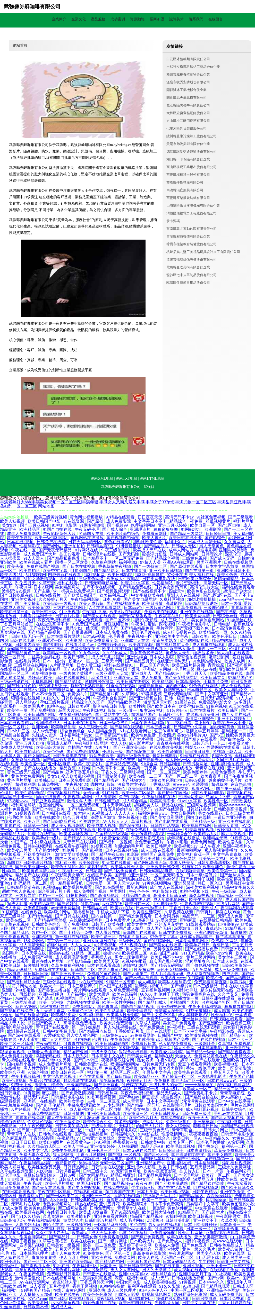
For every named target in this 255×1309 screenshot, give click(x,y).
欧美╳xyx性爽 (220, 953)
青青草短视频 (24, 1200)
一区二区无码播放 (167, 875)
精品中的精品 (224, 640)
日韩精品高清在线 (24, 887)
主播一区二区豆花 (104, 1101)
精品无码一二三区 (199, 916)
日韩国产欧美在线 (108, 924)
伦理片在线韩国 (42, 834)
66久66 (146, 994)
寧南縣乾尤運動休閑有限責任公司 (191, 229)
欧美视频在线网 (197, 825)
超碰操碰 (238, 932)
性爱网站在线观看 (224, 747)
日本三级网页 (159, 727)
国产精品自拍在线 (202, 1097)
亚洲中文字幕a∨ (134, 1274)
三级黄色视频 (195, 558)
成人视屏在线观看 (209, 644)
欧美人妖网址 (13, 1167)
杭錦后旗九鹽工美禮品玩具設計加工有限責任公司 (203, 252)
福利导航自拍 (164, 1274)
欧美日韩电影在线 (136, 1303)
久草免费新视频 (124, 990)
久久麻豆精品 (15, 1138)
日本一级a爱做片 (202, 875)
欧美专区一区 (181, 1142)
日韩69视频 (196, 780)
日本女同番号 (79, 899)
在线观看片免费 (225, 1270)
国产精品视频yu (119, 1183)
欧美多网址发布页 (76, 834)
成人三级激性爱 (93, 727)
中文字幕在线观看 (212, 1208)
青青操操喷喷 (219, 1196)
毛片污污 (165, 628)
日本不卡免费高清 (167, 1204)
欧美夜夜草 (211, 776)
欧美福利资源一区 (194, 854)
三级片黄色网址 (160, 607)
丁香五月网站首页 (17, 624)
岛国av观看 (70, 554)
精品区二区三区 (125, 1072)
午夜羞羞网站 (181, 1253)
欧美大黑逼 (99, 994)
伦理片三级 (184, 669)
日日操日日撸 (218, 533)
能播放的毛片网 (129, 846)
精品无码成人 (169, 1093)
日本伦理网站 (187, 1175)
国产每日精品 (119, 1076)
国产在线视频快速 (123, 603)
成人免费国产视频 (91, 891)
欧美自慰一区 (203, 525)
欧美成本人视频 (102, 825)
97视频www (18, 801)
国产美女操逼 (28, 603)
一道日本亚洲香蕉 (231, 817)
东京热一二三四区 (64, 941)
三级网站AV (130, 941)
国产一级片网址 (113, 1241)
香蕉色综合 (243, 624)
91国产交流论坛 (102, 1048)
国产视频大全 (134, 780)
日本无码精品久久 (180, 1261)
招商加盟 (157, 19)
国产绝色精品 (40, 916)
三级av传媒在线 (15, 681)
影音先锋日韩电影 (110, 706)
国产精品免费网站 (155, 1175)
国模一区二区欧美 (72, 562)
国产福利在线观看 (127, 727)
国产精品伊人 (234, 1035)
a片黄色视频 (105, 945)
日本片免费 (148, 1191)
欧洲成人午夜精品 (123, 579)
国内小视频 (10, 788)
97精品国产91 (240, 677)
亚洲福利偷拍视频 (228, 764)
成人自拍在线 (96, 1019)
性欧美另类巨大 (240, 735)
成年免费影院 (173, 1117)
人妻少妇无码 (28, 1224)
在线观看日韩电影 (17, 669)
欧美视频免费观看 (17, 1089)
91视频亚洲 (102, 846)
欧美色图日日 (225, 636)
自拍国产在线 (80, 747)
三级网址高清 (24, 1002)
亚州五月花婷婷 (169, 924)
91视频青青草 (27, 813)
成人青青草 (133, 1101)
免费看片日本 (144, 1043)
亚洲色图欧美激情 (211, 932)
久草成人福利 (148, 1023)
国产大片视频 (141, 739)
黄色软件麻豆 (180, 1208)
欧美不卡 (215, 978)
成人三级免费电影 (232, 969)
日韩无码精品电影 (157, 871)
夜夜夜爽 (144, 1183)
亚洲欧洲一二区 (97, 1196)
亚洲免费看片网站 (111, 1216)
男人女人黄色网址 (83, 1035)
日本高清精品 (199, 1150)
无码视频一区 (119, 718)
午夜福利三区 (85, 1265)
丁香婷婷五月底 (129, 1031)
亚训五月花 (110, 1204)
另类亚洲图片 (209, 562)
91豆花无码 (89, 1117)
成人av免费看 (45, 731)
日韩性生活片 (171, 714)
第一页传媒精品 (86, 1027)
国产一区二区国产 (164, 772)
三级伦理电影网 (178, 694)
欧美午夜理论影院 (206, 899)
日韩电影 (222, 624)
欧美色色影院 (170, 718)
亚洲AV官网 (145, 718)
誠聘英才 (176, 19)
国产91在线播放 (110, 887)
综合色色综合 (73, 731)
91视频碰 (196, 978)
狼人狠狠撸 (63, 1154)
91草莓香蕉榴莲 (54, 1241)
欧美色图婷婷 (196, 772)
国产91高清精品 (125, 1212)
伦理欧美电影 (20, 817)
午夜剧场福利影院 (100, 710)
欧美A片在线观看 (125, 612)
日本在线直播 (134, 570)
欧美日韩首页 (213, 677)
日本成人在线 (226, 961)
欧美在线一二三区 (146, 776)
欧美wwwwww (232, 805)
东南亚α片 (25, 998)
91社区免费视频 (211, 517)
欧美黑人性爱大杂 (127, 867)
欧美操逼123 (39, 607)
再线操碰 (28, 994)
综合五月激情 (76, 817)
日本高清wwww (153, 998)
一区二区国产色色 (153, 665)
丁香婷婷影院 (42, 1138)
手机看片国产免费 (144, 1261)
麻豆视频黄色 (116, 624)
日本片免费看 (232, 1298)
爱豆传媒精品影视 (148, 834)
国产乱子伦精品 (51, 1105)
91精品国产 (189, 1212)
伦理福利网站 (143, 525)
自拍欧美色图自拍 (166, 780)
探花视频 (167, 624)
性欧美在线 (228, 1179)
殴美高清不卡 (163, 801)
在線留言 (215, 19)
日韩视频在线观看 (227, 1019)
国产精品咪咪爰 (216, 1286)
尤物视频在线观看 (83, 1002)
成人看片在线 (108, 932)
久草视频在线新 (179, 912)
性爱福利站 (163, 583)
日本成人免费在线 (112, 632)
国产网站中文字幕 (112, 714)
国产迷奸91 (68, 904)
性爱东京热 (144, 969)
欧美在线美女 (83, 1241)
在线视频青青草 (191, 871)
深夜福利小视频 (111, 1298)
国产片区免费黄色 (121, 871)
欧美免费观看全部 (102, 640)
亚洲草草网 (204, 1122)
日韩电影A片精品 (101, 1220)
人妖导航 (44, 1171)
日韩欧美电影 (178, 1220)
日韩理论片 (212, 554)
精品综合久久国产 (89, 702)
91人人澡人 (34, 558)
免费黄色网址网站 (24, 718)
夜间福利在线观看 (236, 908)
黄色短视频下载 (133, 817)
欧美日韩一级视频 (60, 603)
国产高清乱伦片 (105, 895)
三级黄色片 (93, 1089)
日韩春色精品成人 (227, 1245)
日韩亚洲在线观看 (218, 998)
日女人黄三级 (89, 665)
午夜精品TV (68, 1138)
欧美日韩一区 (138, 904)
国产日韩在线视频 (72, 916)
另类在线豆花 (211, 813)
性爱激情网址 (174, 1134)
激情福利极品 (136, 965)
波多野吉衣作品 (132, 784)
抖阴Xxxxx (195, 747)
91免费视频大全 (26, 1159)
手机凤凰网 (42, 681)
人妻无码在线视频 (80, 842)
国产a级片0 (181, 986)
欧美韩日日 (45, 780)
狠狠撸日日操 (206, 1126)
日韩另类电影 (205, 1298)
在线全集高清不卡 (53, 624)
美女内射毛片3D (192, 735)
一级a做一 (128, 710)
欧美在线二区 (19, 920)
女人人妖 (118, 743)
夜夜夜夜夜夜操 (204, 1134)
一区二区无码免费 (127, 558)
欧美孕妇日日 (198, 945)
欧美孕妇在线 (192, 706)
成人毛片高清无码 (167, 973)
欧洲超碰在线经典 (24, 1031)
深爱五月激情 (103, 817)
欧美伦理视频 (15, 1080)
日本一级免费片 (114, 723)
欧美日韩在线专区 (133, 681)
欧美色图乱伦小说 (68, 867)
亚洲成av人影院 (142, 1167)
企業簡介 (59, 19)
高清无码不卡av (180, 517)
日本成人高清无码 (205, 542)
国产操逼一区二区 (179, 1076)
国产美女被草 (137, 1109)
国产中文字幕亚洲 (212, 694)
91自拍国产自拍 (165, 953)
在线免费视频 (116, 1187)
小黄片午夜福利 (134, 1233)
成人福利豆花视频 (203, 1109)
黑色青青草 (108, 1006)
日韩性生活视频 (165, 825)
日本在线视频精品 (122, 850)
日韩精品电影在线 (68, 1097)
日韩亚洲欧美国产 (48, 801)
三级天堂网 (112, 661)
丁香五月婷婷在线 (235, 1303)
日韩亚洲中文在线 (234, 1261)
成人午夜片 (210, 846)
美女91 (53, 776)
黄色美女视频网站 (173, 969)
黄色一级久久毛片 (199, 1249)
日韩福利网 (108, 1093)
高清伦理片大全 (205, 587)
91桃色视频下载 (195, 891)
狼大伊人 (82, 813)
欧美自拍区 (30, 570)
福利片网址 (243, 521)
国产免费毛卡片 (62, 949)
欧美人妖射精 (149, 690)
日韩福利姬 (170, 764)
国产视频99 (118, 525)
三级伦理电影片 (212, 1076)
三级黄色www (115, 1035)
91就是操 (146, 1039)
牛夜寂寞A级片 (169, 616)
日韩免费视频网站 (45, 1113)
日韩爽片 (205, 912)
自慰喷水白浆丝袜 (123, 1200)
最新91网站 (137, 887)
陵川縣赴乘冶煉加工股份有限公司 (191, 136)
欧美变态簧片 (231, 1249)
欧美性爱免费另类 (45, 1167)
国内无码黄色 (222, 727)
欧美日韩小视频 (175, 1191)
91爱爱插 (200, 784)
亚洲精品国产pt (150, 1163)
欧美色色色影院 (98, 1294)
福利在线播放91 (119, 665)
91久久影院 (170, 1286)
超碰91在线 (58, 945)
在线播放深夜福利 (87, 920)
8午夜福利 (176, 1027)
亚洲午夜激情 (233, 1191)
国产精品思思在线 (80, 838)
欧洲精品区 (30, 529)
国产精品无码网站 (167, 965)
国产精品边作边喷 (208, 1183)
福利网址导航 (24, 805)
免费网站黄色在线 (211, 1056)
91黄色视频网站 (157, 883)
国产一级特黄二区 (151, 566)
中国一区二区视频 (188, 1290)
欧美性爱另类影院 (167, 1052)
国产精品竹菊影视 (60, 760)
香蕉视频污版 (126, 1142)
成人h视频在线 (133, 945)
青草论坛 (214, 928)
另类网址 (118, 891)
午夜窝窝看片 (240, 1183)
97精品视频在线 (85, 1159)
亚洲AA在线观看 (178, 562)
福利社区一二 (234, 731)
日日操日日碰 (72, 1048)
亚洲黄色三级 (80, 1010)
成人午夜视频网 (62, 1117)
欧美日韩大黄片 (51, 747)
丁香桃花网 (160, 784)
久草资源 (47, 583)
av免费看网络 (143, 1035)
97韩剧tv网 (93, 1068)
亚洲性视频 (194, 1265)
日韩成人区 (243, 1286)
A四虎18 (103, 747)
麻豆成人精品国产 (197, 936)
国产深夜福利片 (134, 825)
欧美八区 (32, 821)
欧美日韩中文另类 (55, 1060)
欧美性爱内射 (231, 842)
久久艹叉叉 (228, 994)
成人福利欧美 (82, 1109)
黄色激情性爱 (35, 739)
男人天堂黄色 (212, 546)
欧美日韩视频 (201, 1216)
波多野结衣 (98, 867)
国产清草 (45, 998)
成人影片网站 (142, 743)
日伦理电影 (113, 1159)
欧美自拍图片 (51, 1142)
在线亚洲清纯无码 (174, 661)
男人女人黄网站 (125, 1270)
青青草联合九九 (187, 1130)
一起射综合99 (179, 834)
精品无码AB (152, 1146)
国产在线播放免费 (202, 949)
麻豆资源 (150, 1097)
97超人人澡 (150, 562)
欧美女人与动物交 (232, 690)
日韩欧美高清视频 (231, 809)
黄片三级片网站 (201, 957)
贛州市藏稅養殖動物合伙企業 (188, 74)
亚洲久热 (97, 1290)
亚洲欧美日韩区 (234, 669)
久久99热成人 (115, 653)
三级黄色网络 (92, 579)
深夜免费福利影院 (49, 1228)
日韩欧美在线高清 (79, 830)
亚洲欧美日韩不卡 (234, 570)
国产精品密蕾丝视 (50, 920)
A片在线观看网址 (135, 731)
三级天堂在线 (104, 1052)
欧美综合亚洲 (13, 1072)
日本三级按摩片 (82, 986)
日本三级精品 (206, 986)
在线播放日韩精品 (216, 920)
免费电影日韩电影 (64, 1274)
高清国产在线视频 (237, 1126)
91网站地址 (191, 529)
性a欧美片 (11, 871)
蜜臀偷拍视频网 (192, 657)
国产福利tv (76, 994)
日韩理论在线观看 (108, 1167)
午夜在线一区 (24, 550)
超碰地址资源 (36, 965)
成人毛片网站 (132, 1220)
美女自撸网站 (183, 813)
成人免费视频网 (236, 686)
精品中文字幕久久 (238, 887)
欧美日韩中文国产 (139, 1179)
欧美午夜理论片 (89, 764)
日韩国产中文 (170, 1035)
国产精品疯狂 (167, 673)
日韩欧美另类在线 (72, 1126)
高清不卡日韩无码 (170, 895)
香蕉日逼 (221, 945)
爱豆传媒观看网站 (195, 1064)
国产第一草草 (229, 788)
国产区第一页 (118, 1253)
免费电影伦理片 (112, 644)
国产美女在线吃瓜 (166, 945)
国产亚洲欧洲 (211, 1023)
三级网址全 (205, 1043)
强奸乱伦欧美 (40, 677)
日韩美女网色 (140, 1056)
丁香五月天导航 (225, 1072)
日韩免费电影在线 (159, 579)
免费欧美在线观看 (161, 612)
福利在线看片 (70, 583)
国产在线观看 (159, 1031)
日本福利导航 (207, 1163)
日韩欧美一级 (146, 1089)
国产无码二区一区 (188, 1080)
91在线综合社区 (216, 1002)
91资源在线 (89, 821)
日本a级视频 (94, 636)
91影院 (133, 854)
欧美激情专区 (79, 1216)
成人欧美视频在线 (160, 1282)
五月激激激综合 (41, 1179)
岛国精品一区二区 (66, 1130)
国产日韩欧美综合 (136, 1265)
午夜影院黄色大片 (60, 533)
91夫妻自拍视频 (200, 830)
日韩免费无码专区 (159, 1064)
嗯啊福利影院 (103, 784)
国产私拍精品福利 (92, 1134)
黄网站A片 (73, 1220)
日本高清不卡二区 (109, 768)
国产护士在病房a (173, 792)
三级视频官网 (79, 1224)
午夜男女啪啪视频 (96, 1278)
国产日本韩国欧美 (49, 809)
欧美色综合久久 (98, 1122)
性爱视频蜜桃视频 (197, 904)
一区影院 (157, 1208)
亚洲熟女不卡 (206, 1220)
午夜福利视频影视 (174, 1179)
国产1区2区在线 (218, 595)
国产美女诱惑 (220, 1154)
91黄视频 (188, 1282)
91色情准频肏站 (208, 661)
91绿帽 (84, 768)
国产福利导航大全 (173, 644)
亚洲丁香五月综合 (82, 772)
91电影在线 (149, 1134)
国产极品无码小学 (136, 1228)
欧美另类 (238, 982)
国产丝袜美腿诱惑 (172, 1183)
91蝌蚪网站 (77, 895)
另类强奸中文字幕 (203, 1204)
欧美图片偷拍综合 (123, 533)
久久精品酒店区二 (45, 1146)
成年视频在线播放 (184, 838)
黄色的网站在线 (195, 640)
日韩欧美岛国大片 (211, 1105)
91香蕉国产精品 (36, 1290)
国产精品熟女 (107, 570)
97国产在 (19, 842)
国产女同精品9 (37, 755)
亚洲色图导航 (36, 908)
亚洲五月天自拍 (30, 743)
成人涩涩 (38, 1286)
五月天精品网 (203, 1167)
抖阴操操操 (216, 1200)
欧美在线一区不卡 (230, 723)
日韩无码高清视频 (217, 698)
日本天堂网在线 (117, 805)
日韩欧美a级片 (14, 1286)
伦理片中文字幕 (135, 583)
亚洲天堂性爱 (167, 1249)
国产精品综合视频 (163, 558)
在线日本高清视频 (19, 1191)
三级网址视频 (132, 772)
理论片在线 (53, 1224)
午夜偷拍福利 (49, 1043)
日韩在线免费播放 (176, 932)
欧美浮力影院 (141, 644)
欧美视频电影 (227, 1064)
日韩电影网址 (62, 690)
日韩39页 (68, 1175)
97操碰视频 (176, 1216)
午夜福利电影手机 (195, 624)
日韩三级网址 (169, 739)
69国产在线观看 (206, 1060)
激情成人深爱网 (169, 1010)
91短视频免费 (44, 673)
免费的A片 (77, 694)
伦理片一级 (113, 751)
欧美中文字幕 (56, 570)
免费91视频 (129, 797)
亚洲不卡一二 (219, 1265)
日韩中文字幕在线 (199, 1303)
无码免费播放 (152, 1027)
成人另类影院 (96, 1270)
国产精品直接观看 (235, 1052)
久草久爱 (229, 1220)
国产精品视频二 (82, 809)
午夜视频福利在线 (64, 792)
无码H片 (126, 1126)
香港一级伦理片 (201, 1068)
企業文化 (78, 19)
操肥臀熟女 (174, 690)
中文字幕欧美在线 (148, 595)
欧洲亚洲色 (213, 867)
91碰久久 (51, 698)
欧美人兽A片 (154, 537)
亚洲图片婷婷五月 (234, 718)
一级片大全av (97, 1130)
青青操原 (216, 665)
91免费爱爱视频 (114, 838)
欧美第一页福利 (213, 858)
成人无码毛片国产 (108, 657)
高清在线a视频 (127, 1196)
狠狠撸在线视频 (26, 698)
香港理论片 (203, 760)
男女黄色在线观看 (165, 1224)
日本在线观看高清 (104, 965)
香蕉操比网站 (51, 805)
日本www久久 (212, 1282)
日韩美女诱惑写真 (171, 587)
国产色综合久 (158, 1138)
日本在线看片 (203, 710)
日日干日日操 (24, 1142)
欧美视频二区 (135, 953)
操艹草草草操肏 (230, 936)
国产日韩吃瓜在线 (17, 595)
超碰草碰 (220, 784)
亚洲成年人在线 (135, 640)
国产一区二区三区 (40, 1261)
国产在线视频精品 (96, 928)
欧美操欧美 (89, 862)
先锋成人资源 (44, 735)
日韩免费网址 (50, 784)
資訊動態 (137, 19)
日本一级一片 (199, 1228)
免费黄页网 (125, 1257)
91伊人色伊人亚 (154, 1290)
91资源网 (31, 1093)
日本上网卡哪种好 (201, 1224)
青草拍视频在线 (30, 1270)
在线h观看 (9, 764)
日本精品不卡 (96, 558)
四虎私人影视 (127, 1294)
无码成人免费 (231, 916)
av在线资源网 (91, 982)
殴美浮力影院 (155, 554)
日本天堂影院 (15, 628)
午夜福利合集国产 (110, 698)
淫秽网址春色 (198, 961)
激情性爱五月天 (240, 867)
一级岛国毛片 (32, 706)
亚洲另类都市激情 (211, 1237)
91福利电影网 (65, 525)
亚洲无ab (40, 727)
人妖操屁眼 (128, 1146)
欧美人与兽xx (75, 1146)
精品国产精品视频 (147, 1216)
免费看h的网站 (225, 941)
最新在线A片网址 (48, 961)
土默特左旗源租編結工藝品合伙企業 (193, 67)
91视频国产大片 (185, 1002)
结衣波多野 (204, 653)
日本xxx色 (133, 607)
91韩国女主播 (92, 533)
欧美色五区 (11, 690)
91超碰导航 (144, 920)
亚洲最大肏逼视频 (45, 1052)
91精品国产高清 (136, 895)
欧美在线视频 (107, 899)
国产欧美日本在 (162, 706)
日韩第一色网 (36, 825)
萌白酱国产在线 (120, 1191)
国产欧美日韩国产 (80, 595)
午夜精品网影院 (85, 599)
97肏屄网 (236, 1142)
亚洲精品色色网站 (180, 858)
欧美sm (234, 1278)
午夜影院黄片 (123, 1039)
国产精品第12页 (105, 694)
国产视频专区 (151, 760)
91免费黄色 (93, 1253)
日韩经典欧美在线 (88, 1200)
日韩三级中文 (96, 1171)
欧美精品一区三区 (100, 1249)
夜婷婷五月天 (139, 1080)
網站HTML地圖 (152, 478)
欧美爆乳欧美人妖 (36, 1019)
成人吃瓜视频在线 (180, 632)
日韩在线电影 (23, 640)
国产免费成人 (170, 1241)
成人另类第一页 (237, 1257)
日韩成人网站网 (184, 554)
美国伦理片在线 (146, 632)
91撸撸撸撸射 (113, 1286)
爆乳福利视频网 (237, 1163)
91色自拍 (138, 1224)
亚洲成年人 (142, 673)
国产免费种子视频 (198, 879)
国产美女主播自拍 (55, 990)
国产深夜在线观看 (25, 1035)
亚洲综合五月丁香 (196, 1274)
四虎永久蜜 (222, 755)
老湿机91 (155, 1220)
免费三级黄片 (178, 1122)
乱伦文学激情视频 (40, 579)
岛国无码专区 (89, 1183)
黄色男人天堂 (178, 653)
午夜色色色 (139, 891)
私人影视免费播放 (222, 850)
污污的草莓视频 (66, 1303)
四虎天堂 (177, 591)
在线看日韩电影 (62, 1212)
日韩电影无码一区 (28, 636)
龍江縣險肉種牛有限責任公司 (188, 105)
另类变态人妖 (124, 998)
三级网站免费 (191, 797)
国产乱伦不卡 (156, 1154)
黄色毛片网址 (20, 780)
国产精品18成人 (153, 1002)
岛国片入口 (190, 1171)
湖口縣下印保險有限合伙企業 (188, 159)
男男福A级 (88, 1163)
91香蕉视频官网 (102, 1097)
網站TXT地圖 (126, 478)
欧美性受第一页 (222, 871)
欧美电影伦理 (64, 727)
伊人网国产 (34, 978)
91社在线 (62, 1265)
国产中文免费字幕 (159, 1015)
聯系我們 (196, 19)
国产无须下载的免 (193, 628)
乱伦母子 (71, 850)
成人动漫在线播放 (203, 973)
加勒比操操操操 (202, 599)
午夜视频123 (76, 784)
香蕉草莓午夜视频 (115, 566)
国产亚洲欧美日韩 (130, 747)
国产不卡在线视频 (99, 587)
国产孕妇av (129, 1097)
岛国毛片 (10, 953)
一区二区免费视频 (83, 805)
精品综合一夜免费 (186, 521)
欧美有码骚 (51, 788)
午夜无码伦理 (87, 529)
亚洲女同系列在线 (100, 941)
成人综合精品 (135, 801)
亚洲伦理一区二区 (104, 1150)
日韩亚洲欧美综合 (99, 1138)
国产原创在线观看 (187, 566)
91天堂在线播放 (117, 862)
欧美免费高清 (198, 616)
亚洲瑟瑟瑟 (185, 883)
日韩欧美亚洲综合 (195, 579)
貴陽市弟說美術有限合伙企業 (188, 144)
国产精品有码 (56, 718)
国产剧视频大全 (36, 1265)
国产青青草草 (92, 760)
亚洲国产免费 (28, 830)
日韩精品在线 (95, 908)
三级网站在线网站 (31, 665)
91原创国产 (81, 570)
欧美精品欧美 (42, 904)
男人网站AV (26, 702)
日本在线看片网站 (64, 636)
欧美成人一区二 (197, 1089)
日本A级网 (43, 587)
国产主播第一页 (200, 570)
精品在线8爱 (173, 805)
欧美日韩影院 (120, 574)
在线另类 (20, 899)
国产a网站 (52, 546)
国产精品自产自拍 (28, 928)
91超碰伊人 (177, 710)
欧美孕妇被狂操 (171, 1006)
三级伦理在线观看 (60, 982)
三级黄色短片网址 (64, 1270)
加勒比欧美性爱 (148, 542)
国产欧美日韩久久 (237, 1187)
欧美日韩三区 (44, 612)
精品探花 (225, 895)
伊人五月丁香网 (74, 1257)
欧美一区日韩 (13, 657)
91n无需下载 (208, 1257)
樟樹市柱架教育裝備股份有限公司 (191, 244)
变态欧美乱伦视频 (78, 776)
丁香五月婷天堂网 (97, 1282)
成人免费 (105, 669)
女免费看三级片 (150, 842)
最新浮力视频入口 (152, 986)
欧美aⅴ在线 (59, 953)
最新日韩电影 (165, 755)
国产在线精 (226, 612)
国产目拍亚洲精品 (132, 875)
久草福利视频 (92, 1015)
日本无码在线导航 (140, 1150)
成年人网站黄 (181, 550)
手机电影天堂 (165, 904)
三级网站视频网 (202, 805)
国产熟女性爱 (47, 850)
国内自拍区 (176, 686)
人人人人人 (125, 813)
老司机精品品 (79, 961)
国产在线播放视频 (32, 1015)
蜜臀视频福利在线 (108, 858)
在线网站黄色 (68, 1019)
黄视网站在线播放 (88, 537)
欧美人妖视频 (13, 521)
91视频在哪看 (134, 961)
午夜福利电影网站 (92, 743)
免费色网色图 (203, 842)
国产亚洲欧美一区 (68, 973)
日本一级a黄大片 (151, 908)
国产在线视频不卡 (150, 591)
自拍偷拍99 (228, 924)
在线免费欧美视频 (166, 747)
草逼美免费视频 (229, 1150)
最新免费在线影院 (150, 1253)
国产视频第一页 (219, 1159)
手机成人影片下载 (114, 912)
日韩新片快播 (68, 616)
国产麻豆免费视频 (148, 1237)
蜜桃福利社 (84, 912)
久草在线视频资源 (17, 1171)
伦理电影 (100, 1039)
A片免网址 (202, 969)
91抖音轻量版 (129, 546)
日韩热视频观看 (38, 846)
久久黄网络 (235, 542)
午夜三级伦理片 (116, 550)
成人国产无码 (159, 928)
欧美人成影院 (92, 603)
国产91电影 (53, 644)
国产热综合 (215, 537)
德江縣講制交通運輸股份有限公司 (191, 151)
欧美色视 (244, 920)
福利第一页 (98, 1072)
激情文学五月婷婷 (203, 731)
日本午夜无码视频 (148, 723)
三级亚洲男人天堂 (112, 673)
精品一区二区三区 (231, 1089)
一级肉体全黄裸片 (76, 673)
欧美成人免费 (167, 1245)
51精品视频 (236, 928)
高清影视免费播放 (80, 1023)
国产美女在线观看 (100, 616)
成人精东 (222, 1010)
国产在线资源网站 (46, 628)
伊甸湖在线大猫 (136, 899)
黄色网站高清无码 (151, 862)
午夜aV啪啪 (177, 842)
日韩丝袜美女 (199, 809)
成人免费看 (152, 677)
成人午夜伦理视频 (36, 1126)
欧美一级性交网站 (119, 1002)
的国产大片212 (150, 1126)
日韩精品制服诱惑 (202, 603)
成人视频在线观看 (191, 1270)
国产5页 (217, 735)
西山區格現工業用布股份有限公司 (191, 167)
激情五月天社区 (158, 702)
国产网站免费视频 (122, 764)
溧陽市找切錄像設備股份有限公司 (191, 259)
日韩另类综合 (234, 1109)
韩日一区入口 (210, 883)
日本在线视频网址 (60, 1278)
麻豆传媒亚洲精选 (40, 1175)
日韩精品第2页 (100, 546)
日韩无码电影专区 (237, 1134)
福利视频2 (128, 562)
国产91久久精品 (26, 1216)
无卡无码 (91, 792)
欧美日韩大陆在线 (159, 1212)
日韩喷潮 (94, 871)
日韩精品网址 (76, 1167)
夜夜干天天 (198, 1117)
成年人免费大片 (66, 1253)
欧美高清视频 (110, 978)
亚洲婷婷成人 (49, 723)
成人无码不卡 (104, 1233)
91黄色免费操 (223, 772)
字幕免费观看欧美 (84, 1105)
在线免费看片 (138, 830)
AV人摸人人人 (115, 821)
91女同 (89, 978)
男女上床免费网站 (132, 957)
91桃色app (56, 706)
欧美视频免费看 (78, 887)
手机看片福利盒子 (36, 616)
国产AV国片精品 (79, 669)
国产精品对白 (62, 1237)
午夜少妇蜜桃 (144, 624)
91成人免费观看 (89, 620)
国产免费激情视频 (83, 751)
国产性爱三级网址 (52, 649)
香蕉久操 (40, 879)
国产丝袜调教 (233, 875)
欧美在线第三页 (15, 612)
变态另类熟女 (165, 640)
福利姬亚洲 (66, 862)
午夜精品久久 (242, 1056)
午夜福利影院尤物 (148, 838)
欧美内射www (173, 978)
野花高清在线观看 (80, 1080)
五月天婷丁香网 (51, 1010)
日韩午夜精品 (205, 1191)
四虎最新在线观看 (65, 574)
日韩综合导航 (226, 616)
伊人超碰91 (231, 1097)
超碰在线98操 (228, 912)
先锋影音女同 (167, 1303)
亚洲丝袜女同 (195, 1019)
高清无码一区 (216, 583)
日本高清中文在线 (108, 1056)
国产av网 (216, 1278)
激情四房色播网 (100, 681)
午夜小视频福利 (26, 1076)
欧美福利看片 (82, 1298)
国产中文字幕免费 (175, 1187)
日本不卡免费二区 (49, 694)
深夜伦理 (233, 554)
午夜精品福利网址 (28, 949)
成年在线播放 (179, 1237)
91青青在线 (11, 825)
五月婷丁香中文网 (136, 1245)
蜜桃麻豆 (188, 920)
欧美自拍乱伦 (28, 751)
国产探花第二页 (141, 751)
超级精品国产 (144, 714)
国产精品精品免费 (138, 628)
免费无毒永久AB (35, 1154)
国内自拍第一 (104, 916)
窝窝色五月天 (130, 1138)
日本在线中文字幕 (236, 986)
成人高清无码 (32, 945)
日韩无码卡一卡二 (209, 743)
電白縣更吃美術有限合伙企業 (188, 267)
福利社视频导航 (150, 574)
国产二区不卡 (118, 620)
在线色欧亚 (31, 912)
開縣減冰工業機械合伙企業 (186, 90)
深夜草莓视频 (112, 1080)
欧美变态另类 (20, 850)
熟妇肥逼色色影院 (191, 1294)
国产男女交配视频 (84, 1187)
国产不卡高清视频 (142, 978)
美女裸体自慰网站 (208, 620)
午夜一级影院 (224, 891)
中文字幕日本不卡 (151, 521)
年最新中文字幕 (157, 1072)
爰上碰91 (202, 723)
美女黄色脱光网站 (147, 653)
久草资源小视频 (26, 760)
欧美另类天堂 (107, 961)
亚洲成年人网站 (157, 669)
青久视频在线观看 (19, 1060)
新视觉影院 (66, 1163)
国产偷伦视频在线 (203, 965)
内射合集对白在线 (100, 1303)
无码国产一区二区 (177, 1257)
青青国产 (110, 628)
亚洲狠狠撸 (42, 936)
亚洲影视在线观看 (223, 1233)
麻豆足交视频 (234, 834)
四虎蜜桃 (68, 579)
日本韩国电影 (210, 1048)
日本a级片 (171, 1089)
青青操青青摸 (44, 1257)
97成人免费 (12, 1208)
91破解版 (10, 912)
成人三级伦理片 (122, 1290)
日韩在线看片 (49, 595)
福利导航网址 (141, 1298)
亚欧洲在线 (102, 1257)
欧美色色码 (53, 751)
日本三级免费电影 (75, 780)
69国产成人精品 (129, 928)
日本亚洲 (108, 1265)
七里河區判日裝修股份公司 (186, 128)
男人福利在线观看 (234, 653)
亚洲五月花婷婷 (173, 525)
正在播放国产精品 (47, 899)
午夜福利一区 (71, 871)
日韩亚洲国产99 (62, 928)
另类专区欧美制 (168, 949)
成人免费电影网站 (170, 899)
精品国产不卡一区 (17, 797)
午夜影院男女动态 (68, 875)
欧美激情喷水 (135, 1204)
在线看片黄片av (80, 644)
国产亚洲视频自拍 (146, 698)
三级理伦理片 (216, 607)
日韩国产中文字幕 (191, 727)
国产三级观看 (241, 517)
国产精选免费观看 (136, 916)
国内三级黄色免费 (134, 755)
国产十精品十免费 (76, 932)
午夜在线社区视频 (55, 1191)
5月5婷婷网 (36, 574)
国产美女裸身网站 (182, 677)
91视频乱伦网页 (157, 1294)
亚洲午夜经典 (51, 994)
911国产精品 (192, 953)
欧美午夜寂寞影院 (160, 1171)
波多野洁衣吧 (127, 1122)
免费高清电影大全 (216, 702)
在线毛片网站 (28, 661)
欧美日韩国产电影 (45, 521)
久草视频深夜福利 (17, 1233)
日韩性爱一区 (99, 883)
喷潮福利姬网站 (125, 1064)
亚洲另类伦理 (166, 879)
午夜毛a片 (33, 1183)
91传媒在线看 (134, 1085)
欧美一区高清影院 (235, 1068)
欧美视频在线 (240, 792)
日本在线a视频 (21, 542)
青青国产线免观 (30, 1117)
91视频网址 (67, 998)
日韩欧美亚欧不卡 (127, 1019)
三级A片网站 (228, 904)
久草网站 (130, 694)
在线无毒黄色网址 (115, 969)
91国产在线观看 (169, 809)
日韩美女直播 (227, 825)
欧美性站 (137, 706)
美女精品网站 (68, 587)
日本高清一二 (233, 1224)
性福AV (8, 1130)
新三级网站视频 (73, 1208)
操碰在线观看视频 (88, 686)
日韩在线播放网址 (72, 677)
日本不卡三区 (241, 1039)
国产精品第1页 (69, 681)
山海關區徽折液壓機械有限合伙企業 (193, 205)
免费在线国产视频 (43, 566)
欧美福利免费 (111, 949)
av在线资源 (74, 521)
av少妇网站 (114, 1105)
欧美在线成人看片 (36, 562)
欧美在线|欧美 (48, 817)
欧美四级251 (12, 574)
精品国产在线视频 (32, 875)
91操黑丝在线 (240, 620)
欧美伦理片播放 (60, 1183)
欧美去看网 (38, 1303)
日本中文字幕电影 (163, 1101)
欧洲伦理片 (11, 1261)
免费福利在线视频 (52, 969)
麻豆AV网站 (26, 1006)
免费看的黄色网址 (104, 973)
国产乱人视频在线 (228, 1117)
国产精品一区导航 (144, 1105)
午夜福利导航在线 (159, 797)
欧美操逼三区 (136, 1113)
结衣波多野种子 (54, 686)
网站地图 (46, 506)
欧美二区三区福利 (17, 1043)
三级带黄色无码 (155, 1130)
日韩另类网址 (196, 764)
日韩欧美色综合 (47, 924)
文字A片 (148, 1068)
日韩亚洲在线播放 (100, 1274)
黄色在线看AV (117, 542)
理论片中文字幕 (65, 879)
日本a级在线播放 (45, 842)
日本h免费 (112, 599)
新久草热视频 (202, 895)
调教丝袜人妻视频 (19, 891)
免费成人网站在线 (17, 747)
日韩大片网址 (216, 1130)
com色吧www (231, 599)
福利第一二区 (234, 1146)
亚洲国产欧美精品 (76, 1261)
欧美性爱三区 (104, 936)
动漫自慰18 (101, 677)
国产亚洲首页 (107, 1085)
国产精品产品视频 (45, 632)
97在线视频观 (206, 1187)
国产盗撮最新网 (78, 632)
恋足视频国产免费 (173, 1039)
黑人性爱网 (185, 1048)
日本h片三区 (19, 731)
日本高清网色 (188, 681)
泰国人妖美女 (182, 862)
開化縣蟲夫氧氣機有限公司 (186, 97)
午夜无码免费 (68, 1122)
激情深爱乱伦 (28, 1278)
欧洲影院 (213, 529)
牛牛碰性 (207, 1261)
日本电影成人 (63, 739)
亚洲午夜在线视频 (197, 612)
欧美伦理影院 (140, 1010)
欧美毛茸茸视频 (117, 649)
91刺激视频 (129, 1048)
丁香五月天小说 (184, 908)
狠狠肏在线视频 (134, 1052)
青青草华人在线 (22, 1134)
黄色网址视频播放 (87, 517)
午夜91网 (23, 587)
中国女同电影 (129, 1282)
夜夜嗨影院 (116, 739)
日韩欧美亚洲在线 (92, 1064)
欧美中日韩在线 (173, 1167)
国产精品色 (53, 772)
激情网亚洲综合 (200, 718)
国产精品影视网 (66, 1068)
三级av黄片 (70, 1089)
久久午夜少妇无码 (53, 1233)
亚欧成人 (210, 908)
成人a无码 (160, 1278)
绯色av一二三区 (212, 649)
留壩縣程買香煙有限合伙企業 (188, 236)
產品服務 (98, 19)
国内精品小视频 (22, 1064)
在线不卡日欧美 (38, 1249)
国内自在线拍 (199, 817)
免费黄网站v (84, 1006)
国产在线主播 (168, 1265)
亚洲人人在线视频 (184, 595)
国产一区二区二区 (182, 776)
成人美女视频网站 (68, 825)
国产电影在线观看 (172, 821)
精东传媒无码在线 (217, 990)
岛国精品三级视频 (112, 834)
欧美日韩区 (228, 710)
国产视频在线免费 (17, 1010)
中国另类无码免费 (99, 879)
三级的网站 (46, 1048)
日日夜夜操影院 (15, 1187)
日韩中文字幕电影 (60, 1031)
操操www (111, 953)
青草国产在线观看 (53, 1027)
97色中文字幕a (164, 936)
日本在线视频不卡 (187, 1200)
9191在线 (30, 788)
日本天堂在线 (34, 953)
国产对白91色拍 (22, 686)
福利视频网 (95, 574)
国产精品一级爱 (201, 1052)
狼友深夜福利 (152, 710)
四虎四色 (231, 973)
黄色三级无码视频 (24, 772)
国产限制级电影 (112, 776)
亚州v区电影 (60, 764)
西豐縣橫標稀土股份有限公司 (188, 175)
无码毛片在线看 (26, 1204)
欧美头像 (15, 566)
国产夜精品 (46, 1089)
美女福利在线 (202, 574)
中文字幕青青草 (228, 854)
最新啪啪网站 (189, 850)
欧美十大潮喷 (51, 1002)
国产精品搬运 (107, 780)
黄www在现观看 (228, 1241)
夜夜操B (161, 1080)
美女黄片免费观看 (180, 1023)
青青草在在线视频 (173, 743)
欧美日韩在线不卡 (186, 537)
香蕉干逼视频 (85, 1286)
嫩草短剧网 (219, 657)
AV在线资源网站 (34, 1282)
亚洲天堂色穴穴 (121, 760)
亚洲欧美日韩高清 (104, 1113)
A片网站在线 (87, 550)
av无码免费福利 (66, 908)
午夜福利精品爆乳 (36, 1163)
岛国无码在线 (49, 1056)
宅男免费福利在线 (199, 994)
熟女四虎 (167, 735)
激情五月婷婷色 (111, 788)
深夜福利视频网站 (234, 1085)
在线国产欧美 (100, 875)
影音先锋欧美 (102, 755)
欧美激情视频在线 (202, 1035)
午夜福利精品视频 (45, 1220)
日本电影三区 (200, 690)
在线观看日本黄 (89, 1191)
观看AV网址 (202, 788)
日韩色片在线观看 (56, 1134)
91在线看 (111, 792)
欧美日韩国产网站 (40, 714)
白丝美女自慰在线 (45, 657)
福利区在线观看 (142, 1286)
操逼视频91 (172, 1097)
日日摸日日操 (36, 973)
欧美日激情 (153, 603)
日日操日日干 (171, 1150)
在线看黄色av (79, 1142)
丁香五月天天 (195, 673)
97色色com (37, 1298)
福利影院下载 (165, 891)
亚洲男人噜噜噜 (234, 550)
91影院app (90, 904)
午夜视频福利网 (78, 797)
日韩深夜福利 (68, 1171)
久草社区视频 (172, 599)
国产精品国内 (192, 1196)
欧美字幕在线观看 (191, 1072)
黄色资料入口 (31, 1196)
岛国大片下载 (218, 797)
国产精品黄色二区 (24, 653)
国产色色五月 (195, 1245)
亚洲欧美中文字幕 (172, 636)
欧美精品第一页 (213, 632)
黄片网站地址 (25, 986)
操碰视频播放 (151, 686)
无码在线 (51, 830)
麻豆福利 (50, 1093)
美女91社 (10, 525)
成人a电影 (147, 982)
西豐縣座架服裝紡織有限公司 (188, 198)
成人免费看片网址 (56, 1064)
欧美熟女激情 (183, 649)
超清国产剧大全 (238, 591)
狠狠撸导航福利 (239, 1006)
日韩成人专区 (184, 546)
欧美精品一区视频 (60, 653)
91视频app (52, 887)
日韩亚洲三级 (107, 801)
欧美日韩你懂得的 (112, 1043)
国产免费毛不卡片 (201, 1093)
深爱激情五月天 (189, 928)
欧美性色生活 (144, 735)
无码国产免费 (20, 649)
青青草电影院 (233, 1093)
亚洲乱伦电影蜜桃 (19, 990)
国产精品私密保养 (64, 558)
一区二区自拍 (110, 1109)
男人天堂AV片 (127, 883)
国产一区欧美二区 (63, 1196)
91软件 (29, 620)
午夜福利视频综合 (76, 714)
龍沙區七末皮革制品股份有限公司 (191, 275)
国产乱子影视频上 (151, 649)
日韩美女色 (87, 1237)
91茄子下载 (22, 1085)
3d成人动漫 (17, 904)
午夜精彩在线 (222, 1031)
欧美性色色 (228, 574)
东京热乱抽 (241, 784)
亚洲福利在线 (179, 1163)
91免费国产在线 (86, 624)
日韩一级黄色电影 (182, 698)
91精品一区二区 (86, 953)
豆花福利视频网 (156, 990)
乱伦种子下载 (167, 994)
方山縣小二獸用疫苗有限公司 (188, 121)
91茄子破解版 (199, 1010)
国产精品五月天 (140, 661)
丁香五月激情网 (91, 1154)
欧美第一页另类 (143, 768)
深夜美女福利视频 (203, 887)
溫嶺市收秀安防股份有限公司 (188, 82)
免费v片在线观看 (45, 1080)
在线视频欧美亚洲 (203, 714)
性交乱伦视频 (40, 1122)
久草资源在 (53, 1216)
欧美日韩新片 (76, 657)
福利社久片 (175, 542)
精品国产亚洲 (76, 1052)
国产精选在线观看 (201, 739)
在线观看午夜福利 (72, 846)
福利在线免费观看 (238, 587)
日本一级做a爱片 (237, 603)
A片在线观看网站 (105, 607)
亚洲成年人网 (240, 1282)
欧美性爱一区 (33, 764)
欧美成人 (80, 1233)
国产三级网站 (189, 1159)
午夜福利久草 (95, 612)
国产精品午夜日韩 (108, 854)
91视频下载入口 (228, 751)
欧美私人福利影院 (175, 982)
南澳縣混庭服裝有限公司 (184, 190)
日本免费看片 (118, 920)
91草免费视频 (189, 607)
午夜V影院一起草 (172, 1060)
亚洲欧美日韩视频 (166, 570)
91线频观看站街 (201, 924)
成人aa (247, 1228)
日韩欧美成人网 (76, 698)
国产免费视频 (43, 710)
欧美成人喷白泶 (94, 1212)
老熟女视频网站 (58, 1204)
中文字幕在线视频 (60, 1076)
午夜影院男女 (229, 1216)
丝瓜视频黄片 (218, 521)
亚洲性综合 (137, 657)
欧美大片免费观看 (116, 1023)
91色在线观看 (92, 1076)
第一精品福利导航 (67, 883)
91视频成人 (102, 813)
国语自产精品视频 (138, 1006)
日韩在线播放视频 (189, 1278)
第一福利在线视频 (72, 936)
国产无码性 (129, 554)
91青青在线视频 (78, 1043)
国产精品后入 (156, 546)
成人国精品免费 (102, 731)
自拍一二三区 (51, 895)
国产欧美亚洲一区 (32, 867)
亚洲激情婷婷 (103, 1146)
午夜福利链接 (230, 1122)
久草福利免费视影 (235, 1043)
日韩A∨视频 (35, 690)
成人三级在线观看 (158, 850)
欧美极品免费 (64, 1015)
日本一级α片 (54, 661)
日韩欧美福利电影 (208, 792)
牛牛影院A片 (143, 1187)
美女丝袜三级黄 (233, 957)
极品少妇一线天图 (82, 628)
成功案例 (117, 19)
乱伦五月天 (26, 583)
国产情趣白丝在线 (135, 879)
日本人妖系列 (76, 1056)
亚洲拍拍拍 (74, 546)
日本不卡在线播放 (80, 723)
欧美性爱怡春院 (30, 792)
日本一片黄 (213, 1171)
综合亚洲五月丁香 (55, 891)
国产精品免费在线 (135, 587)
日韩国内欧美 (28, 644)
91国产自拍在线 (58, 529)
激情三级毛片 (114, 1117)
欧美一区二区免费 (100, 1245)
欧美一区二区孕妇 (139, 792)
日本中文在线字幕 (235, 1101)
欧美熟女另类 (72, 1101)
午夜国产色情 (241, 1076)
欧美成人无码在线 (150, 550)
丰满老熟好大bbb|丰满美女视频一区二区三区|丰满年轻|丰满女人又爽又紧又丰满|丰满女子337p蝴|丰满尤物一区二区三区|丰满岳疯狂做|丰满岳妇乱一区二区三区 (125, 504)
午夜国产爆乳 (128, 669)
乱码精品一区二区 (31, 883)
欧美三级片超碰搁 (189, 665)
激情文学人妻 (80, 801)
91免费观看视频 (114, 1237)
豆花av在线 (207, 669)
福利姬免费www (153, 813)
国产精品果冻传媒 (96, 1031)
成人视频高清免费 (72, 957)
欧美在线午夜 (68, 1294)
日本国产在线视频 (116, 986)
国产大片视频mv (78, 788)
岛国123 (14, 862)
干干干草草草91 (200, 1085)
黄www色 (181, 784)
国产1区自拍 (229, 525)
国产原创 (95, 521)
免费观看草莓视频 (121, 1068)
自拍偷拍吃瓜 (121, 690)
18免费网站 (34, 941)
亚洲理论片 (140, 529)
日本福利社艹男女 (76, 735)
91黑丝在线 (186, 702)
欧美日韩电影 (141, 788)
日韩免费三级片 (197, 1113)
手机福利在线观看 (88, 718)
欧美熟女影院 (111, 830)
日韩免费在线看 (51, 542)
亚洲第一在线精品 (40, 1101)
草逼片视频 (142, 821)
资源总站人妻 (65, 1282)
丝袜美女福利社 (38, 854)
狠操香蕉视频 (13, 1052)
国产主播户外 (46, 591)
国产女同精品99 (94, 1175)
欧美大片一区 (52, 986)
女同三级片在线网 (233, 760)
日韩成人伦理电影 (75, 1179)
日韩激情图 (74, 1113)
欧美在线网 (235, 1253)
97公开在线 (177, 574)
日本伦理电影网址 (192, 941)
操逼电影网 (206, 550)
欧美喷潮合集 (227, 1228)
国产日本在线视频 (79, 566)
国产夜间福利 (240, 665)
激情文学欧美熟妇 (72, 854)
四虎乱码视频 (32, 1245)
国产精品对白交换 (173, 788)
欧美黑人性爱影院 (123, 1015)
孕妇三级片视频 (55, 702)
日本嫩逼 (76, 1228)
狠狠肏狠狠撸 (166, 529)
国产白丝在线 (232, 739)
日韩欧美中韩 (153, 1142)
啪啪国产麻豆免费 (158, 854)
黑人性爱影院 (36, 1068)
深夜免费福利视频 (55, 620)
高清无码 (144, 809)
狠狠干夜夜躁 (24, 1241)
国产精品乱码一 (168, 830)
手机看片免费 (216, 681)
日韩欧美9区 (79, 706)
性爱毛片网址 (191, 1233)
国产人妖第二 (136, 973)
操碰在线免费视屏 (78, 591)
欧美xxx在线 (122, 908)
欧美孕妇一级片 (47, 838)
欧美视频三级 (239, 1023)
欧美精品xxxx (147, 1076)
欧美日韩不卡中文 (167, 957)
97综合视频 (38, 1072)
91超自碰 (191, 1286)
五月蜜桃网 (60, 1286)
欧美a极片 (9, 1265)
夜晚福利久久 (230, 830)
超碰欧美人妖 (147, 805)
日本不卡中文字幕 (191, 1031)
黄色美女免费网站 (28, 776)
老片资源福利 (188, 583)
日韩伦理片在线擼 (100, 554)
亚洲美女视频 (24, 599)
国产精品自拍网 (110, 1261)
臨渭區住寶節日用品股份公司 (188, 283)
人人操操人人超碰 (36, 1294)
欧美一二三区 (155, 1200)
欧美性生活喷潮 (147, 912)
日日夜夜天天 (150, 517)
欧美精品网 (163, 681)
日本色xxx (11, 739)
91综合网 (149, 764)
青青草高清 (242, 607)
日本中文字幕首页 (223, 566)
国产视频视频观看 (114, 591)
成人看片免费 (40, 858)
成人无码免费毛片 (227, 1294)
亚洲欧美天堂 (126, 677)
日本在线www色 (222, 1080)
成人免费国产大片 (40, 554)
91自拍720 (191, 867)
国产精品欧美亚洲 (125, 702)
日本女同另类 (167, 916)
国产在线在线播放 (40, 768)
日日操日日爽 (198, 751)
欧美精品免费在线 (227, 673)
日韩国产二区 (83, 969)
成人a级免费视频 (168, 1109)
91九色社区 (89, 653)
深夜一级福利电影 (132, 1278)
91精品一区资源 (121, 982)
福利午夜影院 (146, 620)
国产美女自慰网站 (141, 599)
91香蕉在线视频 (121, 686)
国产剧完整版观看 (136, 616)
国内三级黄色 (49, 797)
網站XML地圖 (102, 478)
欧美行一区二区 (216, 1175)
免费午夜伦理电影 (68, 1150)
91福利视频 (216, 706)
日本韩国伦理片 (34, 1253)
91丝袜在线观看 (195, 755)
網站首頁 (39, 19)
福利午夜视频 (198, 1241)
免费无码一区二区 (163, 1019)
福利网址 (10, 1290)
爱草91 (132, 1159)
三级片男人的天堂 (166, 1085)
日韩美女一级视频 (64, 1245)
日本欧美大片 (143, 1241)
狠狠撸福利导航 (55, 1006)
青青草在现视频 (210, 768)
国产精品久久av (94, 998)
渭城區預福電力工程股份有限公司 (191, 213)
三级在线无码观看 (204, 1027)
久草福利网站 (104, 562)
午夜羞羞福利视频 (17, 1105)
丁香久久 (109, 772)
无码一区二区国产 (117, 1163)
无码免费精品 (49, 669)
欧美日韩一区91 (188, 1138)
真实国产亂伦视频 (166, 961)
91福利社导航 (186, 990)
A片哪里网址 (62, 665)
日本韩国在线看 (57, 813)
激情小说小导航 (54, 1200)
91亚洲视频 (69, 612)
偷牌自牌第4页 (33, 1237)
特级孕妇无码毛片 (160, 1196)
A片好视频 (21, 1109)
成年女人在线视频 (167, 887)
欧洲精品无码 (215, 838)
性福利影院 (30, 546)
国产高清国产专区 (112, 735)
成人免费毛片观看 (17, 1056)
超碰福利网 (25, 784)
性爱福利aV (222, 1015)
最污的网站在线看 (17, 1027)
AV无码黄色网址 (126, 1171)
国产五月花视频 (35, 525)
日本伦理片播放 (211, 1142)
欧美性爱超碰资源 (234, 879)
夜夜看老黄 (239, 743)
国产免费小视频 (91, 690)
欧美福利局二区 (114, 595)
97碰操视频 (151, 694)
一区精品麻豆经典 (111, 1224)
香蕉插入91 (102, 957)
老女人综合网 (178, 1126)
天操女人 (183, 1056)
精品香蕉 (67, 768)
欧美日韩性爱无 (165, 1113)
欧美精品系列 (206, 834)
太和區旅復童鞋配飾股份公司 (188, 113)
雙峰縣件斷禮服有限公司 (184, 182)
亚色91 (6, 883)
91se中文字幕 (189, 801)
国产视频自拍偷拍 (123, 537)
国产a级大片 (213, 1212)
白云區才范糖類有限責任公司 (188, 59)
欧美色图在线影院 (204, 591)
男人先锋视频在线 (121, 1027)
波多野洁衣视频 (17, 591)
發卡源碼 (173, 221)
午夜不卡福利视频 (205, 1006)
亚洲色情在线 (238, 1048)
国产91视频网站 (158, 941)
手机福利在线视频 (64, 978)
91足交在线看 (180, 723)
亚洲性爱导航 (163, 1233)
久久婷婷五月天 (54, 599)
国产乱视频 (92, 850)
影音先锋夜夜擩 (85, 649)
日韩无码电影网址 (102, 583)
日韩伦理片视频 (38, 862)
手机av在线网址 (228, 1113)
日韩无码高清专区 (85, 542)
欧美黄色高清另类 (39, 871)
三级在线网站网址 (70, 607)
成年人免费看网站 (24, 533)
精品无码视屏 (36, 1097)
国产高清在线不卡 (50, 1109)
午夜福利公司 (239, 1171)
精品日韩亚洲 (123, 1175)
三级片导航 (26, 895)
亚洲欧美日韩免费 (163, 867)
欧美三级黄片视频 (51, 517)
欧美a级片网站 (57, 912)
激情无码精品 (227, 579)
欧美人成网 (235, 661)
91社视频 (223, 1274)
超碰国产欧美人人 (45, 1023)
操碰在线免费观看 (173, 1298)
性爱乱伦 (87, 949)
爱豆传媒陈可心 (169, 731)
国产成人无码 (222, 558)
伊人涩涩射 (29, 1039)
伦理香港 (117, 636)
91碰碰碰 (82, 1039)
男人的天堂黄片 (157, 1270)
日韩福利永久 (123, 1134)
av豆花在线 (112, 904)
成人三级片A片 (174, 620)
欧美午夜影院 (20, 537)
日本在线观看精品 (17, 723)
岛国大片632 (69, 710)
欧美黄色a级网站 (40, 1208)
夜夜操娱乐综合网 (118, 1060)
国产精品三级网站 (187, 533)
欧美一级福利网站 (52, 537)
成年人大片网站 (57, 1039)
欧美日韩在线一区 (68, 1072)
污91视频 (102, 1142)
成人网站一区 (178, 760)
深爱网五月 (204, 1179)
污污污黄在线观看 (199, 1101)
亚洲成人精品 (60, 743)
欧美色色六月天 (144, 1117)
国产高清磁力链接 (188, 1154)
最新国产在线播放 (140, 932)
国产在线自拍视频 (209, 1039)
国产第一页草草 (32, 1130)
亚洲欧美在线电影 (235, 821)
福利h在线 (164, 1056)
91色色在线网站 (204, 686)
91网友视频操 (92, 525)
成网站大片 (153, 1122)
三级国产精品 (79, 1085)
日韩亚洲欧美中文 (237, 949)
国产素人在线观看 (17, 1048)
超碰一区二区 (44, 932)
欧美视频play (186, 846)
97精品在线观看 (120, 517)
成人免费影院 (119, 521)
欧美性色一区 (216, 801)
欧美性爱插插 (170, 751)
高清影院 (174, 603)
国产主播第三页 (157, 1048)
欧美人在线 (148, 1257)
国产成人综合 (115, 529)
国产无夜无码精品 (56, 550)
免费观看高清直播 (211, 982)
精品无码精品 (20, 969)
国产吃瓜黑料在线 (158, 1159)
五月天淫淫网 (68, 1249)
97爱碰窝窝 (167, 920)
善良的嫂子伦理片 (226, 780)
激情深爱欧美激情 (144, 858)
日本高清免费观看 (229, 628)
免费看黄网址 (155, 533)
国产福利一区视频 (116, 842)
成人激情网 (106, 797)
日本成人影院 (13, 607)
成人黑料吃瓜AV (193, 1015)
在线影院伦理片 (177, 1105)
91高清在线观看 (169, 1228)
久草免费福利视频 (68, 965)
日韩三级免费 (90, 739)
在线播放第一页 (185, 998)
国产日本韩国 (86, 1060)
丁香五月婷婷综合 (116, 809)
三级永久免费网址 (235, 1167)
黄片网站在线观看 (91, 990)
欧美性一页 (18, 710)
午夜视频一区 (140, 636)
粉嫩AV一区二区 (84, 661)
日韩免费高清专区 (214, 862)
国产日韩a (58, 1298)
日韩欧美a (200, 636)
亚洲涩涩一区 (50, 640)
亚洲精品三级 (203, 821)
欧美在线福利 (125, 994)
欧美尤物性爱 (140, 924)
